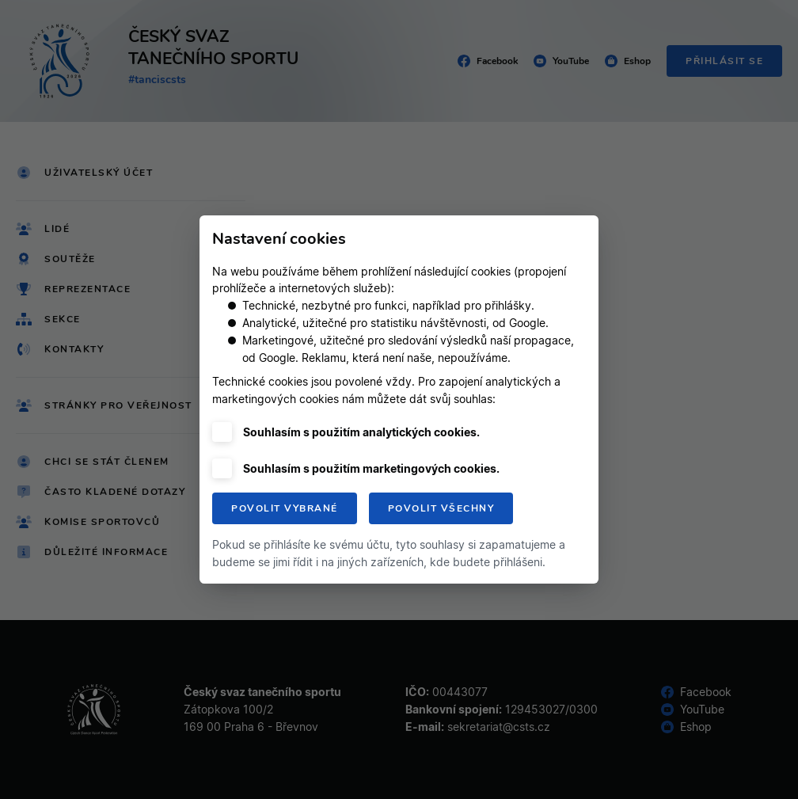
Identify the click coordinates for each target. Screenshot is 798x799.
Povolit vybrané (284, 508)
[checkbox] (222, 432)
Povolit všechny (441, 508)
